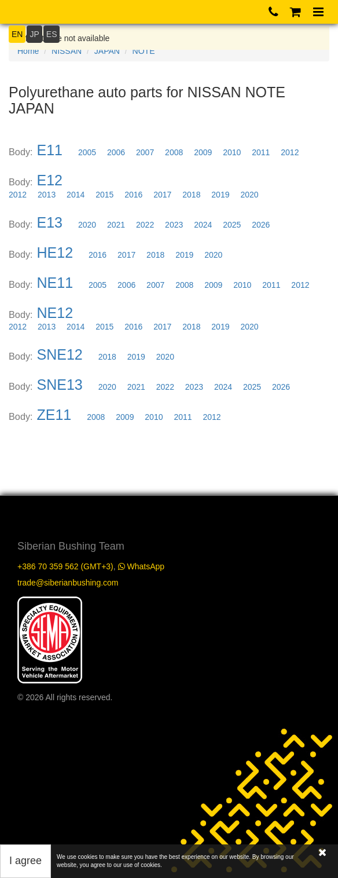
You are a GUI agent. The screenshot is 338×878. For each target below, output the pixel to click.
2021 (116, 224)
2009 (203, 152)
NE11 (55, 283)
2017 (162, 194)
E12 (50, 180)
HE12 (55, 252)
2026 (261, 224)
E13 (50, 222)
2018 (191, 194)
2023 (174, 224)
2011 (261, 152)
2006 (116, 152)
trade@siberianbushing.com (68, 582)
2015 (104, 194)
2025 (232, 224)
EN (17, 34)
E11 (50, 150)
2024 (203, 224)
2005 (87, 152)
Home (28, 51)
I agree (25, 860)
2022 (145, 224)
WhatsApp (141, 566)
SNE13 (60, 384)
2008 (174, 152)
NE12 (55, 313)
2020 (249, 194)
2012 (290, 152)
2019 (220, 194)
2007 (145, 152)
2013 (47, 194)
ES (51, 34)
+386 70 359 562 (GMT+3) (65, 566)
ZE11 (54, 415)
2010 (232, 152)
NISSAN (67, 51)
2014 (75, 194)
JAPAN (107, 51)
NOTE (144, 51)
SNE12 (60, 354)
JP (34, 34)
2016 (133, 194)
